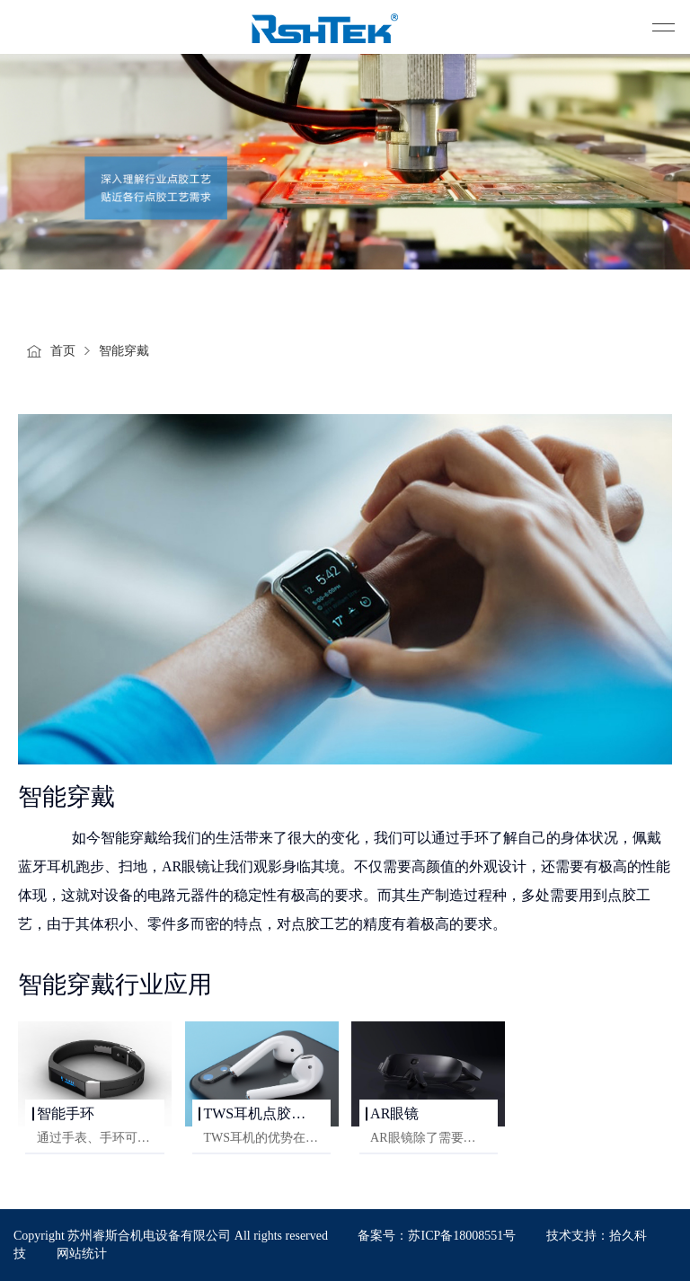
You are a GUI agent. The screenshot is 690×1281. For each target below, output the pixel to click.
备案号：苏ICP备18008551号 (437, 1235)
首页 (62, 351)
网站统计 (82, 1253)
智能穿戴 (124, 351)
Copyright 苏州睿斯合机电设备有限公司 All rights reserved (172, 1235)
